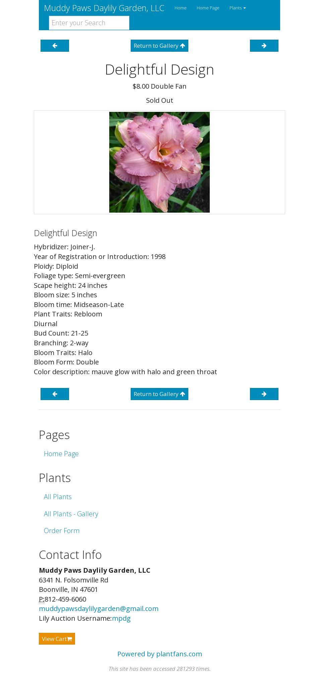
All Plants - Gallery (71, 513)
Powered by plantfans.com (159, 653)
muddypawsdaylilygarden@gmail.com (98, 608)
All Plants (58, 496)
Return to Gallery (159, 45)
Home (181, 8)
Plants (238, 8)
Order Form (62, 530)
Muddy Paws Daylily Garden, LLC (104, 7)
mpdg (121, 618)
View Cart (57, 639)
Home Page (208, 8)
